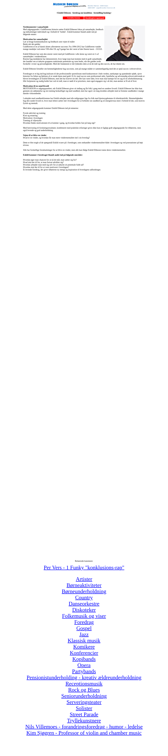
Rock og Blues (84, 690)
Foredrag (84, 622)
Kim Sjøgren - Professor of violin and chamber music (84, 733)
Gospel (84, 628)
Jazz (84, 634)
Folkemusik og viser (84, 616)
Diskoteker (84, 610)
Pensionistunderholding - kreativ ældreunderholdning (84, 677)
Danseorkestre (84, 604)
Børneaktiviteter (84, 585)
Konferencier (84, 653)
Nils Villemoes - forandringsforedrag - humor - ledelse (84, 727)
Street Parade (84, 714)
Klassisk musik (84, 640)
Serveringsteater (84, 702)
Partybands (84, 671)
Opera (83, 665)
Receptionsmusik (84, 684)
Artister (84, 579)
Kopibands (84, 659)
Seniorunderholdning (84, 696)
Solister (84, 708)
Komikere (84, 647)
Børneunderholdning (84, 591)
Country (84, 597)
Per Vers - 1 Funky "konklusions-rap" (84, 567)
